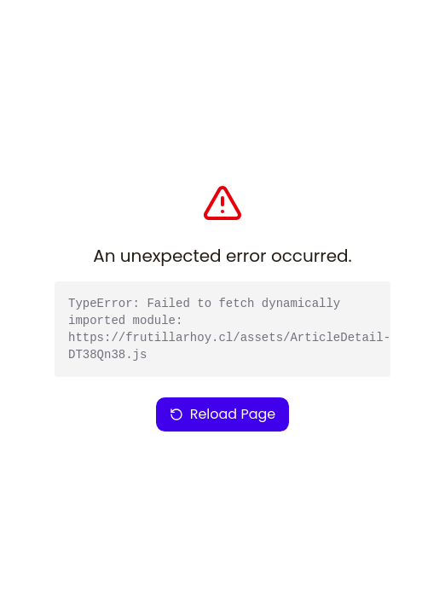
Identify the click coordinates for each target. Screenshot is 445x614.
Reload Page (223, 414)
